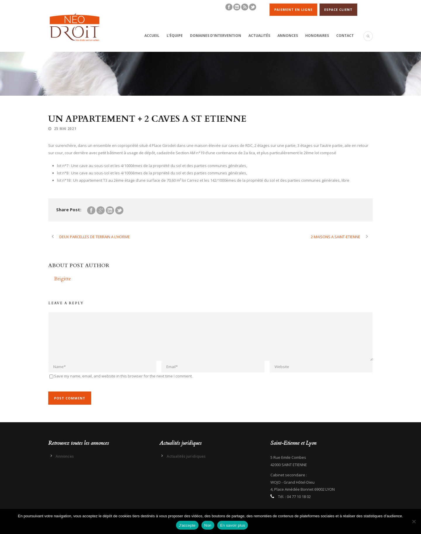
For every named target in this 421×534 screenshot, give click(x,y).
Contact (345, 35)
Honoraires (317, 35)
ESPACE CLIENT (338, 9)
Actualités (259, 35)
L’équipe (175, 35)
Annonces (287, 35)
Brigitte (62, 278)
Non (208, 525)
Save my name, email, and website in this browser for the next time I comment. (123, 376)
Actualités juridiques (186, 456)
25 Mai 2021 (65, 128)
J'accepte (187, 525)
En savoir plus (232, 525)
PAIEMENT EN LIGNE (293, 9)
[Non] (414, 521)
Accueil (151, 35)
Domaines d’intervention (215, 35)
